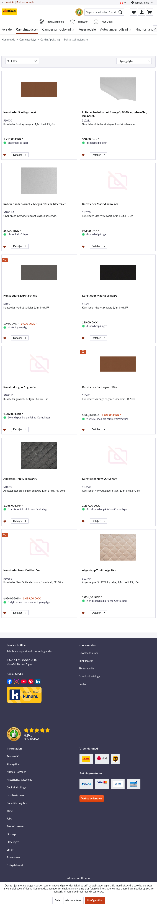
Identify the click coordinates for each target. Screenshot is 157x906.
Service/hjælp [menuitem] (140, 2)
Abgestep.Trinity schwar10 (20, 478)
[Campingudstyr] (27, 29)
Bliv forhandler (87, 668)
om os (10, 849)
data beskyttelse (15, 795)
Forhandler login (25, 2)
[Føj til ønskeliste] (5, 155)
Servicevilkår (13, 756)
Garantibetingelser (17, 803)
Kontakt (10, 2)
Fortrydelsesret (15, 865)
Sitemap (11, 834)
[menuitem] (104, 12)
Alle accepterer (73, 900)
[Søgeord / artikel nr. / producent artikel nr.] (104, 12)
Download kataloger (90, 676)
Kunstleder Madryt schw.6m (100, 203)
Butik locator (86, 660)
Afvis (57, 900)
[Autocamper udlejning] (115, 29)
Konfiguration (94, 900)
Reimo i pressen (15, 826)
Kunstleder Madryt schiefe (20, 295)
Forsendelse (13, 857)
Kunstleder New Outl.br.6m (99, 478)
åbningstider (13, 764)
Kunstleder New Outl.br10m (21, 570)
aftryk (10, 810)
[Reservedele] (87, 29)
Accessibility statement (19, 779)
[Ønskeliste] (133, 12)
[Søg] (120, 12)
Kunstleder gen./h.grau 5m (20, 387)
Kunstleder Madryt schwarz (99, 295)
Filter (12, 61)
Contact (83, 684)
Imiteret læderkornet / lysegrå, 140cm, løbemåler (34, 203)
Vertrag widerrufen (91, 798)
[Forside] (6, 29)
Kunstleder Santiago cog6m (20, 112)
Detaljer (19, 154)
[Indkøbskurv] (149, 12)
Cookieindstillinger (17, 787)
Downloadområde (88, 653)
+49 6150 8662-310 (22, 660)
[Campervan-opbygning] (58, 29)
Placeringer (13, 841)
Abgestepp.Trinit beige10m (99, 570)
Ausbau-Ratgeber (16, 771)
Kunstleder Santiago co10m (99, 387)
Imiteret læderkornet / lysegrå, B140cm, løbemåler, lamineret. (114, 113)
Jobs (9, 818)
